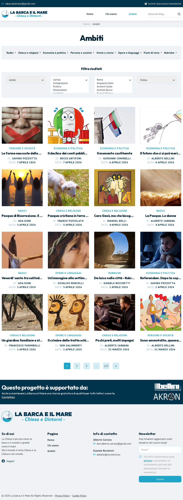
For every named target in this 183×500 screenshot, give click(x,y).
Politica (70, 86)
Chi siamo (111, 13)
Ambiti (133, 13)
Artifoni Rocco (113, 90)
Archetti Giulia (113, 86)
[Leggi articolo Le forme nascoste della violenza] (22, 135)
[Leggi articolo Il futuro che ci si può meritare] (160, 135)
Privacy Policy (62, 495)
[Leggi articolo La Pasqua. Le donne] (160, 198)
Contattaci (8, 397)
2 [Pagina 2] (78, 366)
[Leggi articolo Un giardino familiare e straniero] (22, 322)
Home (90, 13)
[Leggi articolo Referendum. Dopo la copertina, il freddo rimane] (160, 260)
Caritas (70, 79)
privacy (148, 460)
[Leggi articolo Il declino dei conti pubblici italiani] (68, 135)
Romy (113, 79)
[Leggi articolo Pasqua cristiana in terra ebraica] (68, 198)
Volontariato (70, 90)
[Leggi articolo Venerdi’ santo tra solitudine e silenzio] (22, 260)
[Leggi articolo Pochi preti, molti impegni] (114, 322)
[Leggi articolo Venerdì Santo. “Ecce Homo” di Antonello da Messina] (68, 260)
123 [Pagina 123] (107, 366)
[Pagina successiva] (116, 366)
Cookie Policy (79, 495)
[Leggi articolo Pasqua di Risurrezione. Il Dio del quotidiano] (22, 198)
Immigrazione (70, 83)
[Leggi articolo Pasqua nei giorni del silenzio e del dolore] (114, 260)
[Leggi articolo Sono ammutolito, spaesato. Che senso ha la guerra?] (160, 322)
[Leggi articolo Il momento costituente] (114, 135)
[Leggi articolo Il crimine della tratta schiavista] (68, 322)
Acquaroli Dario (113, 83)
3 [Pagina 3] (88, 366)
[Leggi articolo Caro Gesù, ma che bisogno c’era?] (114, 198)
